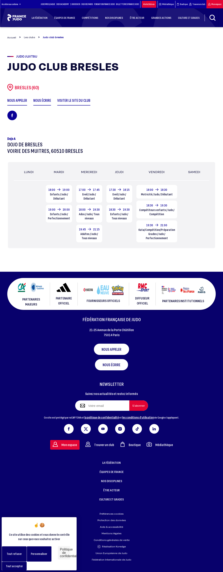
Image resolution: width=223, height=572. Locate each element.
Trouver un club (197, 4)
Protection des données (111, 520)
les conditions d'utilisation (138, 417)
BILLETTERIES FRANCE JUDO (127, 4)
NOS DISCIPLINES (111, 481)
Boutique (182, 4)
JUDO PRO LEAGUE (48, 4)
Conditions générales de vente (112, 540)
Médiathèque (166, 4)
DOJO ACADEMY (62, 4)
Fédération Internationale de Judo (111, 559)
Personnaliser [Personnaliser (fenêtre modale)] (39, 554)
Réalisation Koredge (111, 546)
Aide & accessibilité (111, 526)
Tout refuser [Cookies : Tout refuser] (14, 554)
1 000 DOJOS (75, 4)
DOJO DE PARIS (87, 4)
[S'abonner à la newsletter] (138, 405)
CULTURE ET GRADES (111, 499)
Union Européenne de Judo (111, 553)
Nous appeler (111, 349)
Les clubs (29, 37)
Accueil (11, 37)
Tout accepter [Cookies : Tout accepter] (14, 566)
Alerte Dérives (148, 4)
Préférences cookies (111, 513)
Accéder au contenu (11, 4)
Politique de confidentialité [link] (65, 553)
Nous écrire (111, 365)
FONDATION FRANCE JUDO (104, 4)
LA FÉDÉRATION (111, 462)
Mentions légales (111, 533)
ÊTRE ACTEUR (111, 490)
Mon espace (214, 4)
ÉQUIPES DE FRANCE (112, 472)
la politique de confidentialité (101, 417)
